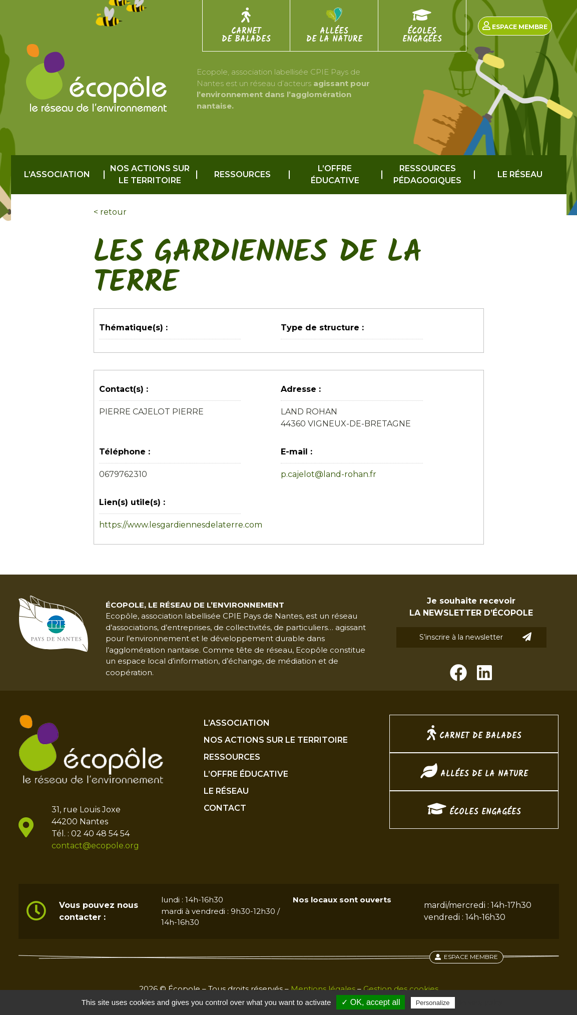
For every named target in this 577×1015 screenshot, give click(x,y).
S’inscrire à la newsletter (475, 637)
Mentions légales (323, 988)
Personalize (433, 1002)
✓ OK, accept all (370, 1002)
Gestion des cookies (400, 988)
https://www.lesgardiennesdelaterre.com (180, 525)
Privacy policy (481, 1002)
